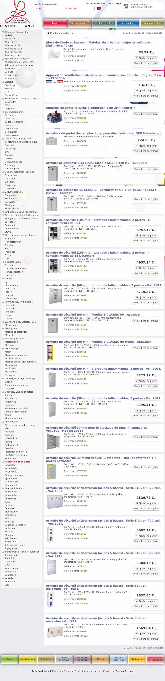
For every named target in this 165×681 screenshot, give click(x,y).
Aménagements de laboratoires (155, 659)
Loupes (8, 318)
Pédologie (10, 405)
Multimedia (10, 368)
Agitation (9, 35)
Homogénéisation (14, 272)
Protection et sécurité (17, 462)
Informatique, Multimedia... (19, 302)
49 (139, 33)
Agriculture (10, 38)
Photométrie (11, 422)
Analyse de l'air (13, 45)
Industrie (9, 295)
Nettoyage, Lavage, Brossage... (21, 378)
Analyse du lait (12, 55)
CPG (7, 152)
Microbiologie (12, 348)
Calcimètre (10, 102)
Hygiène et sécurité (119, 659)
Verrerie (9, 578)
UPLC (7, 565)
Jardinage (10, 312)
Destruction (11, 175)
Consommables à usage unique (21, 142)
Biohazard (10, 78)
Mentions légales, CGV (104, 24)
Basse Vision (11, 75)
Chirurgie (9, 109)
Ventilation (10, 575)
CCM (7, 105)
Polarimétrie (11, 438)
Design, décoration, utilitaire (19, 172)
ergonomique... (13, 228)
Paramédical (11, 398)
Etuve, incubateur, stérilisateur (21, 235)
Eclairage (10, 198)
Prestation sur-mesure (16, 455)
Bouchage (10, 85)
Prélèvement (11, 445)
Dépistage (10, 165)
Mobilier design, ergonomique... (21, 362)
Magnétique (11, 325)
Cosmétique (11, 148)
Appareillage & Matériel (17, 59)
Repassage (10, 498)
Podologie (10, 435)
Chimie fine (46, 659)
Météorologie (11, 342)
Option (8, 382)
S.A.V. (8, 502)
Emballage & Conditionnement (21, 212)
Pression (9, 448)
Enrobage (10, 222)
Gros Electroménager (16, 268)
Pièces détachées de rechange (20, 425)
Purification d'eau (14, 475)
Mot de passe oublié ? (95, 3)
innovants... (11, 305)
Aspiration (10, 69)
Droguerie (10, 195)
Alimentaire (11, 42)
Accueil (55, 23)
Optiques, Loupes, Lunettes (19, 392)
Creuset (9, 155)
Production (10, 458)
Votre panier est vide (141, 7)
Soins (7, 518)
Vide (7, 585)
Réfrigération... (12, 495)
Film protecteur (13, 242)
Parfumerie (10, 402)
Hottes (8, 278)
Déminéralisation (14, 162)
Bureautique (11, 95)
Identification (12, 285)
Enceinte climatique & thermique (22, 215)
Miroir (8, 352)
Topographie (11, 548)
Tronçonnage (11, 555)
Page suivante (154, 33)
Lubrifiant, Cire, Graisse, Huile (20, 322)
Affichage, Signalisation (17, 32)
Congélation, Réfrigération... (19, 138)
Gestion (129, 671)
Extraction (10, 238)
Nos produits (128, 23)
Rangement (11, 485)
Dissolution (10, 188)
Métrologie (10, 345)
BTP (7, 92)
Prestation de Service (16, 452)
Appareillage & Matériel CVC (19, 62)
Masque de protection (16, 332)
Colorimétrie (11, 128)
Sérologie (10, 508)
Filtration (9, 245)
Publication (10, 465)
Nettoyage (10, 375)
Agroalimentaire (27, 659)
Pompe (8, 442)
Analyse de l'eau (13, 49)
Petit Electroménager (16, 412)
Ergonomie (10, 225)
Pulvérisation (11, 468)
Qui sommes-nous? (79, 23)
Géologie (9, 265)
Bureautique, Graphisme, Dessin (21, 98)
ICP (6, 282)
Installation (10, 308)
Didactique (10, 178)
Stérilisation (11, 541)
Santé (9, 659)
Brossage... (10, 88)
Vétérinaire (10, 581)
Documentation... (14, 192)
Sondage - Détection (15, 525)
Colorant (9, 125)
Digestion (10, 182)
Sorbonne (10, 528)
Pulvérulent (11, 472)
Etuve (8, 232)
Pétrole (8, 415)
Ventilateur (10, 572)
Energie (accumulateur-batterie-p (22, 218)
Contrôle (9, 145)
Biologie (9, 82)
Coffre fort (10, 119)
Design (100, 659)
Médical (9, 335)
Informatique (11, 298)
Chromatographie (14, 112)
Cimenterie (10, 115)
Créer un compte (114, 3)
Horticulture (11, 275)
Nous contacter (152, 23)
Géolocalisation (13, 262)
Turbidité (9, 558)
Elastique (9, 205)
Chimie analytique (64, 659)
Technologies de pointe (82, 659)
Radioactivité (11, 482)
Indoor (8, 292)
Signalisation (11, 512)
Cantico (120, 671)
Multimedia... (11, 372)
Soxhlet (9, 532)
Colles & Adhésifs (14, 122)
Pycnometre (11, 478)
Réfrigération (11, 491)
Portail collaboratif (41, 671)
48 (134, 33)
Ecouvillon (10, 202)
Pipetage (9, 432)
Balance (9, 72)
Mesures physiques (15, 338)
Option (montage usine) (17, 385)
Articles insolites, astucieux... (20, 65)
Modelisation (11, 365)
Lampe (8, 315)
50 (143, 33)
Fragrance (10, 252)
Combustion (11, 132)
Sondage (9, 522)
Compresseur (12, 135)
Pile (7, 428)
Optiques (9, 388)
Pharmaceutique (13, 418)
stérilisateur (11, 538)
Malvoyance (11, 328)
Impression (10, 288)
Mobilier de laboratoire (16, 355)
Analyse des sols (13, 52)
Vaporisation (11, 568)
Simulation (10, 515)
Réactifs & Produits (14, 488)
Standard (9, 535)
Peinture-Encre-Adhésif (16, 408)
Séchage (9, 505)
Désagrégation (12, 169)
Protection (137, 659)
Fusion (8, 255)
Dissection (10, 185)
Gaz (7, 258)
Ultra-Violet (10, 562)
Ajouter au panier (146, 57)
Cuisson (9, 158)
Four (7, 248)
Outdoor (9, 395)
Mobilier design (13, 358)
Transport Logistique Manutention (22, 552)
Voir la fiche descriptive (146, 63)
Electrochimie (12, 208)
